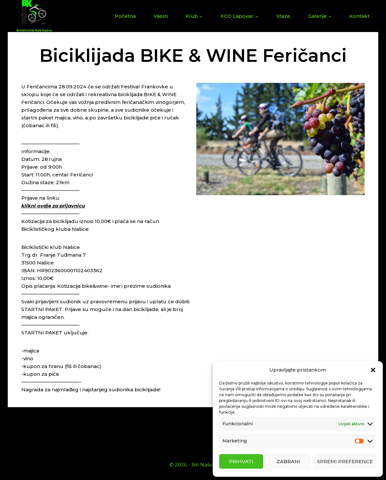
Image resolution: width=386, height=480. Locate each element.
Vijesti (161, 16)
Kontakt (359, 16)
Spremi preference (345, 461)
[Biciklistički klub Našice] (34, 16)
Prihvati (241, 461)
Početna (125, 16)
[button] (373, 370)
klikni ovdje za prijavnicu (53, 206)
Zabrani (288, 461)
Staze (283, 16)
